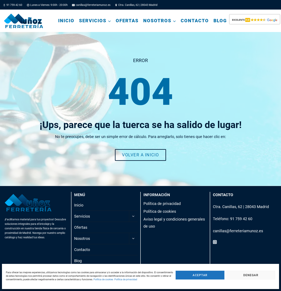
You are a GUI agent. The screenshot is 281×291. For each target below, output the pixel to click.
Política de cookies (103, 279)
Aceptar (200, 275)
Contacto (195, 20)
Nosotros (82, 238)
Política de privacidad (125, 279)
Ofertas (127, 20)
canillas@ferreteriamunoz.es (238, 231)
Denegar (250, 275)
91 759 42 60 (241, 218)
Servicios (82, 216)
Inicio (66, 20)
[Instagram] (215, 242)
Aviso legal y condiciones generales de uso (174, 223)
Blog (220, 20)
